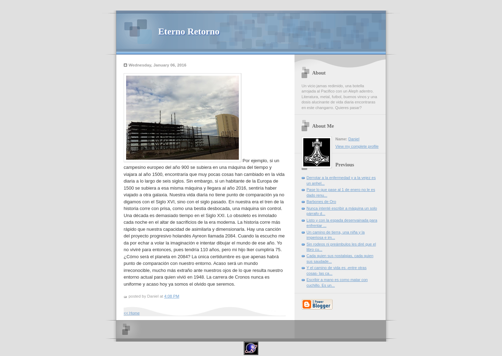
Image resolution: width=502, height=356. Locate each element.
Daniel (353, 139)
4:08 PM (171, 296)
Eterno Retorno (188, 31)
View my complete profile (357, 146)
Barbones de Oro (321, 201)
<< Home (132, 313)
